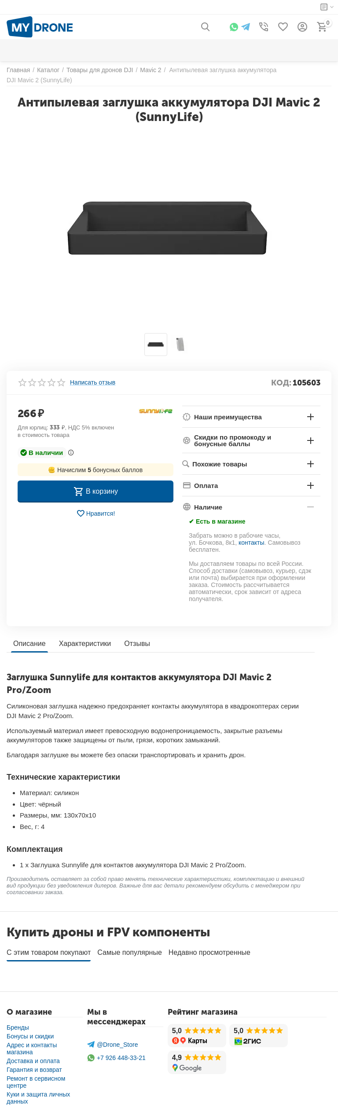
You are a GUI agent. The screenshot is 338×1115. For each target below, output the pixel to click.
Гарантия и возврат (34, 1066)
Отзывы (137, 643)
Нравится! (95, 513)
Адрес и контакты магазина (32, 1045)
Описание (29, 643)
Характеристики (85, 643)
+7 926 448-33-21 (116, 1055)
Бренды (18, 1024)
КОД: (281, 383)
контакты (252, 542)
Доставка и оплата (33, 1057)
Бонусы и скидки (30, 1033)
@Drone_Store (112, 1041)
